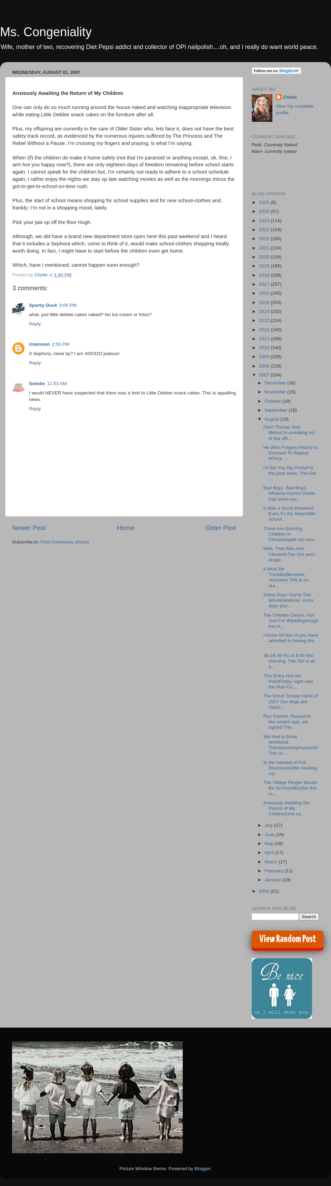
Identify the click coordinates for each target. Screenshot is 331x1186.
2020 (265, 256)
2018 (265, 275)
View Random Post (287, 939)
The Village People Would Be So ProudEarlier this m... (290, 788)
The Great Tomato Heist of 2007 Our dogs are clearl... (290, 701)
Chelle (290, 97)
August (272, 419)
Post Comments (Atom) (65, 542)
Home (125, 527)
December (275, 382)
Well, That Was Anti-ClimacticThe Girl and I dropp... (289, 554)
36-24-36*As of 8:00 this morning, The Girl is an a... (289, 661)
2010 (265, 347)
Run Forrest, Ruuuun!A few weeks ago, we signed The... (287, 722)
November (275, 391)
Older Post (220, 527)
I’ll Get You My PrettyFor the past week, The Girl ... (290, 473)
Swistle (37, 383)
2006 (265, 891)
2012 (265, 329)
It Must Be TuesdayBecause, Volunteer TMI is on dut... (286, 577)
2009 (265, 356)
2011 (265, 338)
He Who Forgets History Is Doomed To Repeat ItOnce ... (290, 453)
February (274, 870)
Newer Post (29, 527)
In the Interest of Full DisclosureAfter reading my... (290, 768)
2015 (265, 302)
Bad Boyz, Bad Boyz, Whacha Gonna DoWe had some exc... (289, 493)
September (276, 410)
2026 (265, 202)
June (270, 834)
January (273, 879)
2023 (265, 229)
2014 (265, 311)
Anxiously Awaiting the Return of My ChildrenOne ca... (286, 808)
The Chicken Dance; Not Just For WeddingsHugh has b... (291, 620)
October (273, 401)
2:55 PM (60, 344)
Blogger (202, 1168)
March (271, 861)
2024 (265, 220)
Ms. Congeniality (46, 32)
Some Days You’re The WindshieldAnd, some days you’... (288, 600)
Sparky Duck (43, 305)
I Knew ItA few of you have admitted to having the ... (290, 641)
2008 (265, 366)
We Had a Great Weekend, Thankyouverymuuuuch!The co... (290, 745)
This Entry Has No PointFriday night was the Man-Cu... (288, 681)
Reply (35, 323)
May (269, 843)
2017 (265, 284)
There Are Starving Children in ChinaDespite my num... (290, 534)
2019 (265, 265)
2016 (265, 293)
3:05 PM (68, 305)
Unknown (39, 344)
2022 (265, 238)
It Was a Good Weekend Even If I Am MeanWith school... (289, 514)
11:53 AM (57, 383)
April (269, 852)
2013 (265, 320)
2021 (265, 248)
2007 (265, 375)
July (269, 825)
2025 (265, 211)
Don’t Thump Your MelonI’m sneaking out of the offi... (289, 432)
